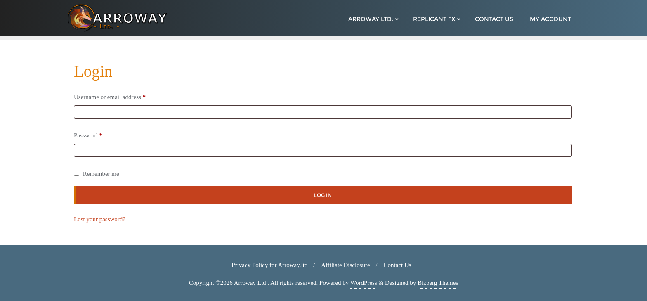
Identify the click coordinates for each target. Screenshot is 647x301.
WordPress (363, 283)
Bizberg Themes (438, 283)
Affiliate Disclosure (345, 265)
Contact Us (397, 265)
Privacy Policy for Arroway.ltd (269, 265)
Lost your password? (99, 219)
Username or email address (111, 97)
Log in (323, 195)
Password (90, 135)
